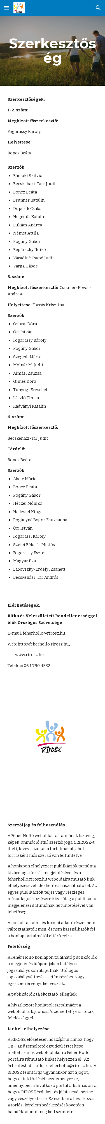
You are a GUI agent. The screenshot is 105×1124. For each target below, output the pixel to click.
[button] (6, 7)
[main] (52, 50)
